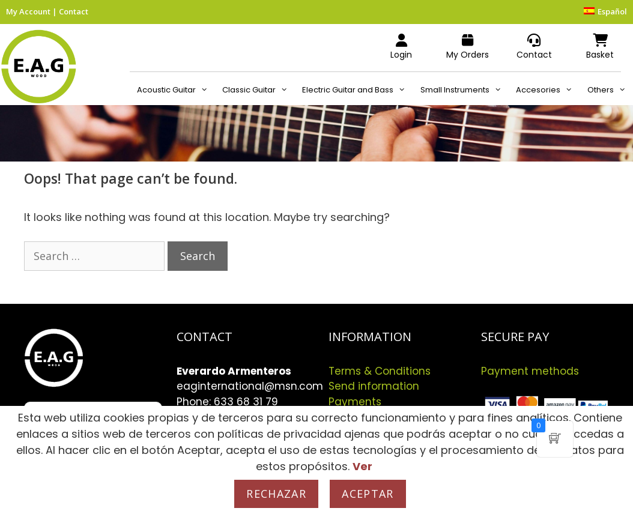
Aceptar (367, 493)
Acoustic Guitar (176, 90)
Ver (362, 466)
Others (610, 90)
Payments (355, 402)
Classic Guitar (258, 90)
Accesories (548, 90)
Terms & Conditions (380, 371)
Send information (374, 386)
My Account (28, 11)
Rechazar (276, 493)
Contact (73, 11)
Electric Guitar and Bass (357, 90)
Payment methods (530, 371)
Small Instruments (464, 90)
